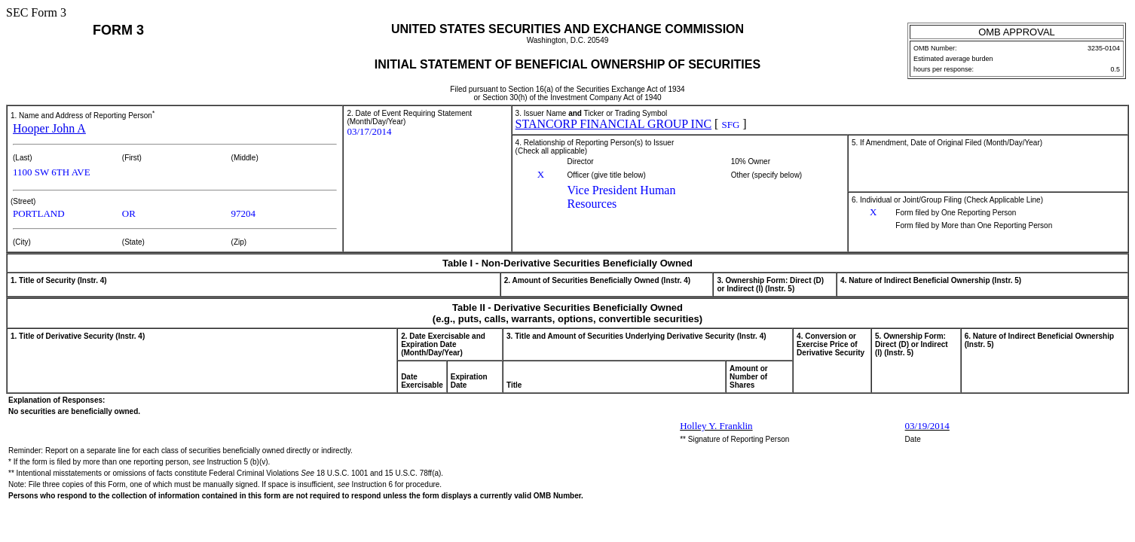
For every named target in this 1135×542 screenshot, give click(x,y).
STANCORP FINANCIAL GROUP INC (613, 123)
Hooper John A (49, 128)
